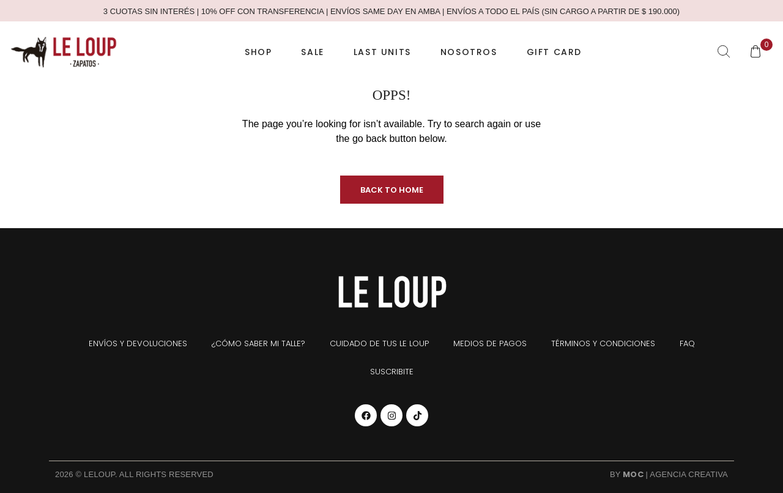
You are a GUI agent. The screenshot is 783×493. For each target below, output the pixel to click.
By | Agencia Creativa (669, 474)
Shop (258, 52)
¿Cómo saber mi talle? (258, 343)
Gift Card (554, 52)
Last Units (382, 52)
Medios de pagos (490, 343)
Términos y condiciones (603, 343)
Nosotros (468, 52)
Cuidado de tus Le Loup (379, 343)
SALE (312, 52)
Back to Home (391, 190)
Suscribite (392, 371)
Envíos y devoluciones (138, 343)
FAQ (687, 343)
